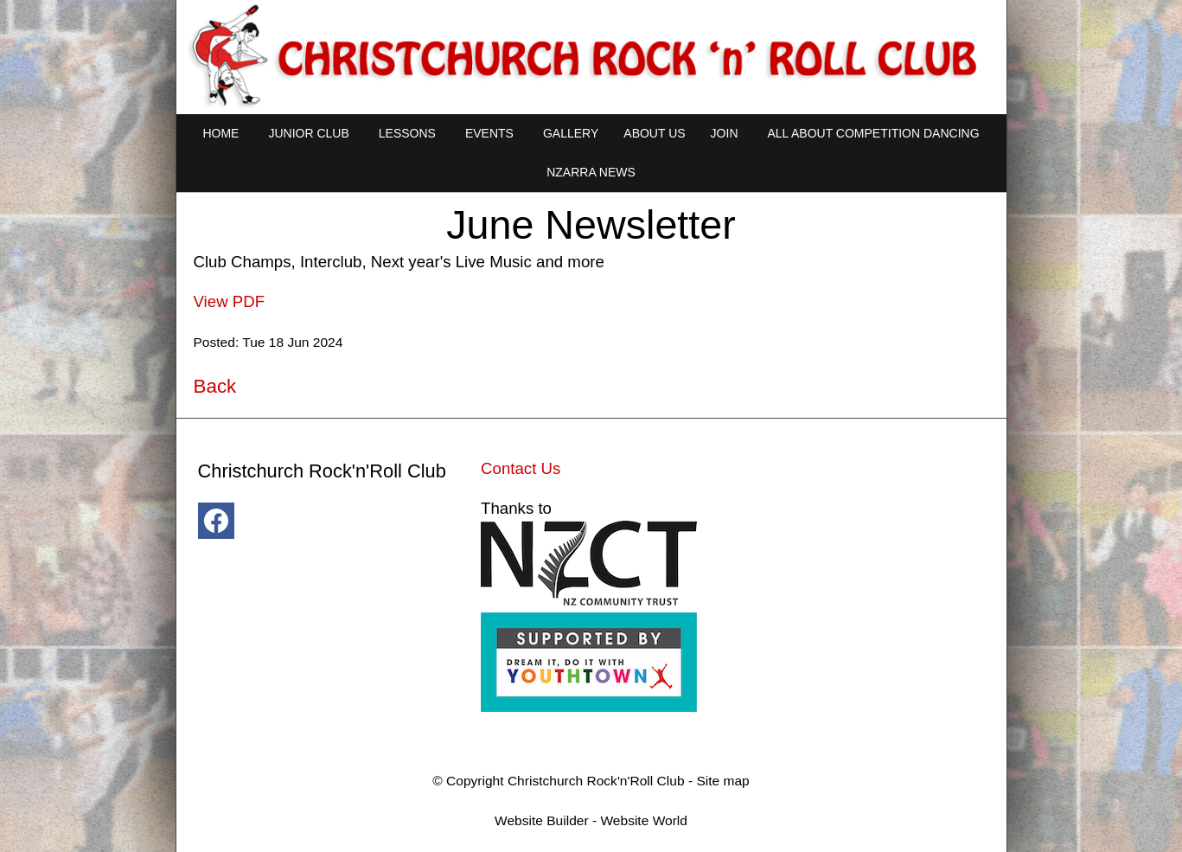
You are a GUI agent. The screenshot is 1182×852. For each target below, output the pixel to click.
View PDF (229, 301)
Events (489, 133)
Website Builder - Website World (591, 820)
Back (215, 386)
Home (220, 133)
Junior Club (308, 133)
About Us (654, 133)
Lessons (407, 133)
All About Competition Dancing (874, 133)
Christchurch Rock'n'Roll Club (596, 780)
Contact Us (520, 468)
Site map (722, 780)
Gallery (570, 133)
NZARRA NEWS (591, 172)
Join (724, 133)
